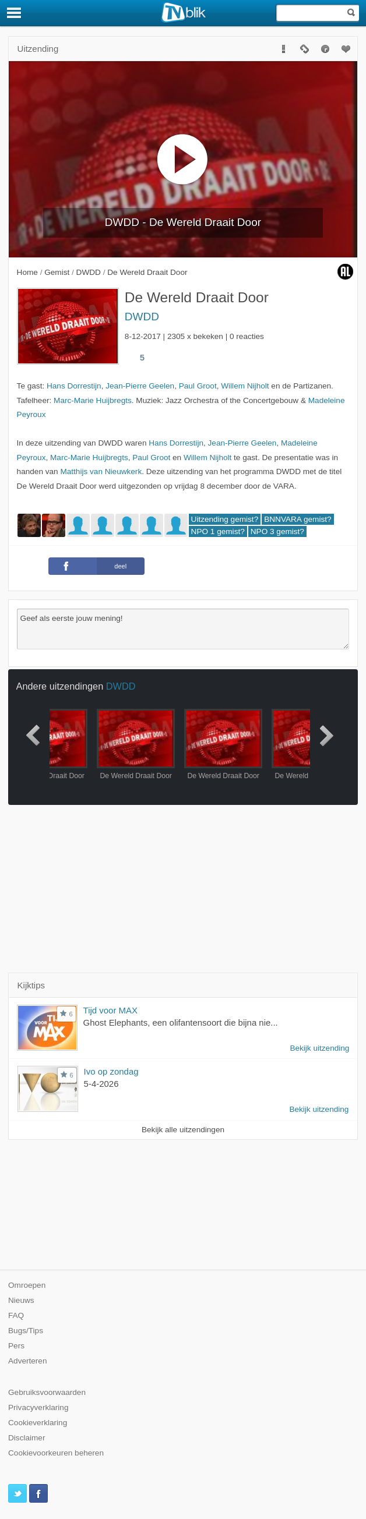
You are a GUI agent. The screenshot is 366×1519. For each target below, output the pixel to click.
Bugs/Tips (25, 1330)
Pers (16, 1345)
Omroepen (26, 1285)
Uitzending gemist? (225, 519)
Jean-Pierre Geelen (139, 385)
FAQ (16, 1315)
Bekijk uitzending (319, 1048)
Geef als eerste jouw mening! (183, 629)
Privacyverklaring (38, 1407)
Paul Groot (198, 385)
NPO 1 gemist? (218, 531)
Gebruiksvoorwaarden (47, 1392)
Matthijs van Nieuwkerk (101, 471)
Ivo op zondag (111, 1071)
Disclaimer (26, 1437)
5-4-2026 (101, 1084)
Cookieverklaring (37, 1422)
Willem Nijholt (245, 385)
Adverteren (27, 1360)
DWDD (142, 316)
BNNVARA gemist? (297, 519)
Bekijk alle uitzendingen (183, 1129)
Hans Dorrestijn (74, 385)
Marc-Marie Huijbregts (93, 400)
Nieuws (21, 1300)
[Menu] (14, 12)
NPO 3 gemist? (277, 531)
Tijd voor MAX (110, 1010)
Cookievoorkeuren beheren (56, 1453)
